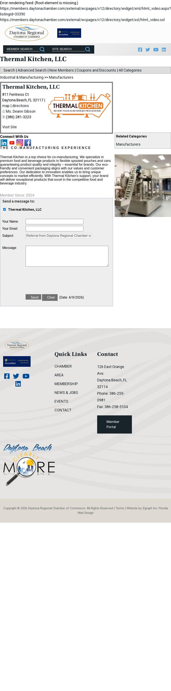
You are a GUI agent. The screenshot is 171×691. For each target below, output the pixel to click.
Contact (63, 410)
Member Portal (113, 424)
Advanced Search (32, 70)
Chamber (63, 366)
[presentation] (57, 282)
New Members (61, 70)
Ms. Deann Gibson (21, 111)
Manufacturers (128, 144)
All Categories (130, 70)
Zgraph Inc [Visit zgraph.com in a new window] (149, 508)
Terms (119, 508)
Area (59, 375)
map (6, 105)
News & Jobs (66, 392)
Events (61, 401)
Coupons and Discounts (96, 70)
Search (9, 70)
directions (20, 105)
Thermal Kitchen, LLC (31, 87)
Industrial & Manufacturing (21, 77)
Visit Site (9, 127)
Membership (66, 384)
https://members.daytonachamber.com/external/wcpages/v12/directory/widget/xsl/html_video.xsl (82, 20)
